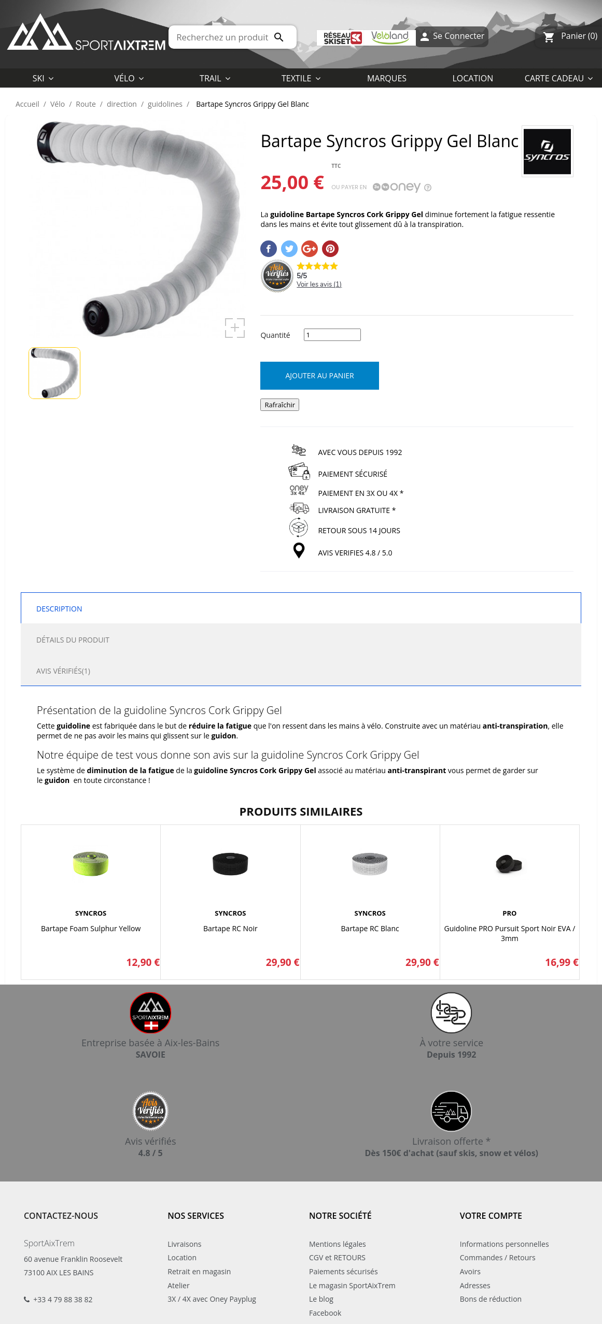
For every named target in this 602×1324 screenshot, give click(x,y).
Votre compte (491, 1215)
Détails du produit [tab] (72, 640)
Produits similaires (301, 811)
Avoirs (470, 1271)
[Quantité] (332, 335)
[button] (301, 77)
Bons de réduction (491, 1299)
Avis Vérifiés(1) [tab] (63, 671)
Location (182, 1257)
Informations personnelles (504, 1244)
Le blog (321, 1299)
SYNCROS (90, 913)
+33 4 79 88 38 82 (62, 1299)
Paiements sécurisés (343, 1271)
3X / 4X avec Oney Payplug (211, 1299)
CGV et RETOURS (337, 1257)
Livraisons (184, 1244)
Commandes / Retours (498, 1257)
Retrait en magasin (199, 1271)
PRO (509, 913)
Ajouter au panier (319, 375)
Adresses (475, 1285)
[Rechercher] (233, 37)
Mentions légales (337, 1244)
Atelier (178, 1285)
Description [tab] (59, 609)
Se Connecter (451, 37)
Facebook (325, 1313)
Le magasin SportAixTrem (352, 1285)
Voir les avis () (319, 284)
